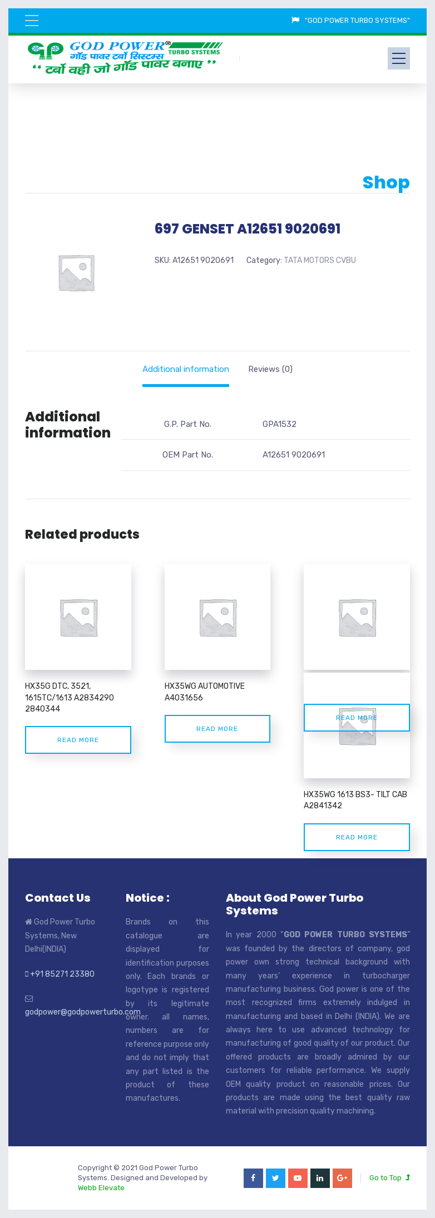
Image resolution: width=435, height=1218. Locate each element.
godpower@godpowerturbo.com (83, 1012)
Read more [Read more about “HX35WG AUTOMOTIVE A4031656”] (217, 729)
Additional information (185, 369)
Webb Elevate (101, 1188)
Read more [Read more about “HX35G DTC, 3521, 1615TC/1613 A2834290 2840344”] (78, 740)
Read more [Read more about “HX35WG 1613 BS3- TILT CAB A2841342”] (357, 837)
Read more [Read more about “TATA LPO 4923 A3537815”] (357, 718)
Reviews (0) (270, 369)
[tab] (185, 369)
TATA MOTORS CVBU (320, 260)
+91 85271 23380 (62, 974)
